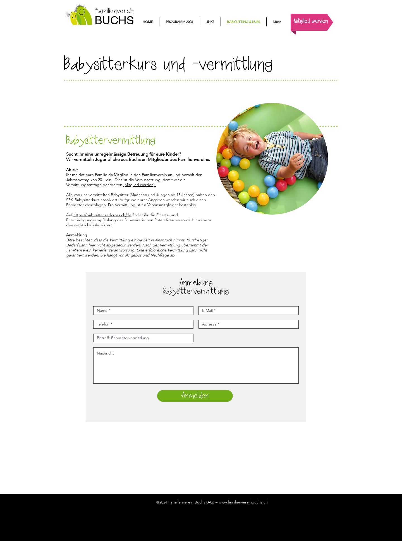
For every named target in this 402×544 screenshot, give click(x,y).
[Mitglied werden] (310, 21)
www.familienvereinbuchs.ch (243, 502)
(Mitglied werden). (139, 184)
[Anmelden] (195, 396)
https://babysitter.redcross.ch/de (102, 214)
